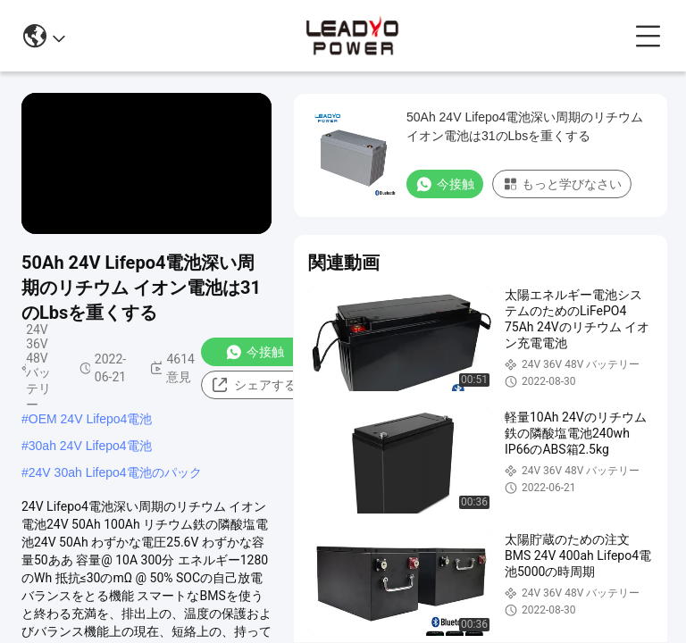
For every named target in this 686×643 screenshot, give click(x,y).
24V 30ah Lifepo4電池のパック (115, 472)
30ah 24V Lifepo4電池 (90, 445)
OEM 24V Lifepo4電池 (91, 419)
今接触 (254, 352)
